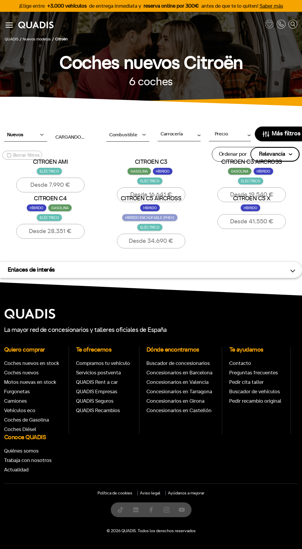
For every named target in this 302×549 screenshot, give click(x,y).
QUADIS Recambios (98, 410)
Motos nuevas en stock (30, 382)
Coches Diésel (20, 429)
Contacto (240, 363)
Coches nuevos (21, 372)
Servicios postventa (98, 372)
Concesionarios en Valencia (177, 382)
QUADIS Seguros (94, 401)
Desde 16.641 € (151, 195)
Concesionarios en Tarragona (179, 391)
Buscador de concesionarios (178, 363)
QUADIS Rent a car (97, 382)
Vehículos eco (19, 410)
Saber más (271, 6)
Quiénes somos (21, 450)
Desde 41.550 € (251, 221)
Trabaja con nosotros (28, 460)
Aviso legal (150, 493)
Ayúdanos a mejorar (186, 493)
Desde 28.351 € (50, 231)
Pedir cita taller (246, 382)
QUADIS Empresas (96, 391)
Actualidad (16, 469)
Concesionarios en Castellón (179, 410)
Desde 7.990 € (50, 185)
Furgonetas (17, 391)
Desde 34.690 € (151, 241)
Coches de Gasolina (26, 419)
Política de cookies (115, 493)
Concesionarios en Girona (175, 401)
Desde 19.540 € (251, 195)
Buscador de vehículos (254, 391)
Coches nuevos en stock (31, 363)
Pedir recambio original (255, 401)
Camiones (15, 401)
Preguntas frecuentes (253, 372)
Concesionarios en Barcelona (179, 372)
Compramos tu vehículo (103, 363)
